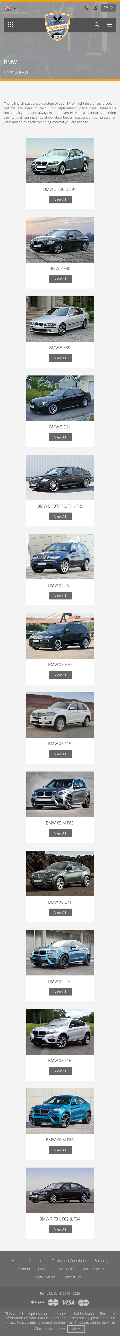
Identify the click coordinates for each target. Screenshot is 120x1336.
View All (60, 199)
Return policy (93, 1268)
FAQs (42, 1268)
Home (17, 1260)
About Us (36, 1260)
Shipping (101, 1260)
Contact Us (72, 1277)
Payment (23, 1268)
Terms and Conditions (69, 1260)
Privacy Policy (64, 1268)
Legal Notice (45, 1277)
